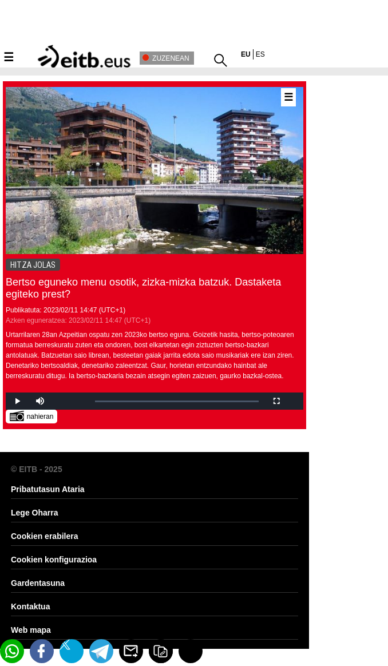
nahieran (32, 416)
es (260, 54)
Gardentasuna (38, 583)
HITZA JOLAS (33, 265)
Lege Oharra (34, 512)
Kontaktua (30, 606)
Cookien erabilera (44, 536)
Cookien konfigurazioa (54, 559)
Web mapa (31, 630)
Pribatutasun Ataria (48, 489)
